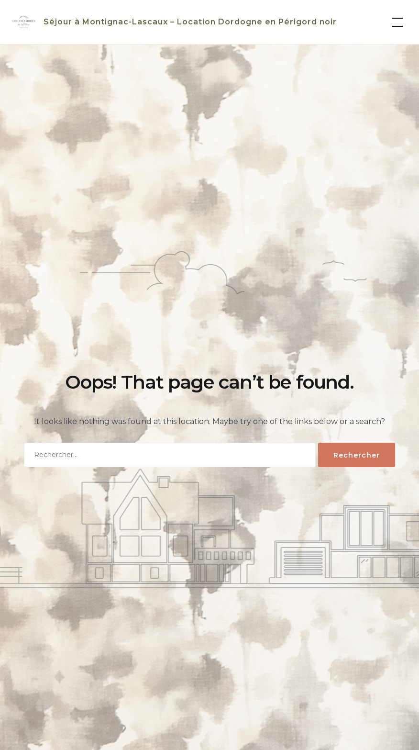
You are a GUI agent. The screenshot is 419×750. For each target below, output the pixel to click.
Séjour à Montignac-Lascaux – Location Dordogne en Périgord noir (190, 21)
